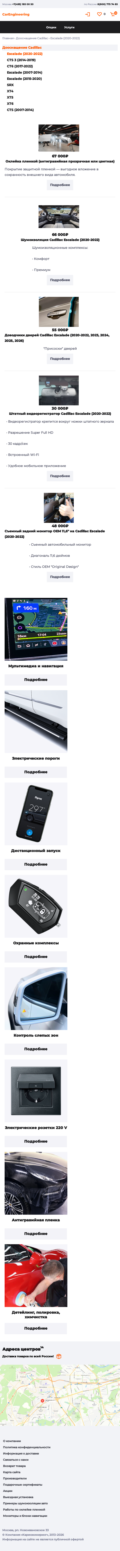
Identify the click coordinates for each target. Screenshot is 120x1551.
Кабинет (88, 14)
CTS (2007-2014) (20, 110)
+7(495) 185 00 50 (22, 4)
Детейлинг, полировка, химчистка (36, 1314)
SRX (10, 85)
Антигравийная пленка (36, 1220)
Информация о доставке (21, 1453)
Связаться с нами (15, 1459)
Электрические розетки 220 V (36, 1128)
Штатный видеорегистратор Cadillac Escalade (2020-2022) (60, 414)
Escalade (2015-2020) (24, 79)
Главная (8, 38)
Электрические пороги (36, 758)
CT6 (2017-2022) (20, 66)
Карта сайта (11, 1472)
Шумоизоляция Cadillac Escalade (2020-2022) (60, 240)
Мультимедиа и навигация (35, 666)
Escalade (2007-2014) (24, 72)
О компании (12, 1441)
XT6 (10, 104)
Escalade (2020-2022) (24, 54)
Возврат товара (14, 1466)
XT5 (10, 97)
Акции (7, 1491)
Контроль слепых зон (36, 1035)
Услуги (69, 27)
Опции (51, 27)
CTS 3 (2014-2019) (21, 60)
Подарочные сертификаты (22, 1484)
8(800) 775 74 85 (107, 4)
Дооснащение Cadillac (32, 38)
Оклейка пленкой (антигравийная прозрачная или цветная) (60, 161)
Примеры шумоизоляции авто (25, 1503)
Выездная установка (18, 1497)
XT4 (10, 91)
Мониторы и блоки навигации (25, 1516)
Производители (15, 1478)
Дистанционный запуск (35, 851)
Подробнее (35, 680)
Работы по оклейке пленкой (24, 1509)
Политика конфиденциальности (26, 1447)
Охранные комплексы (36, 943)
